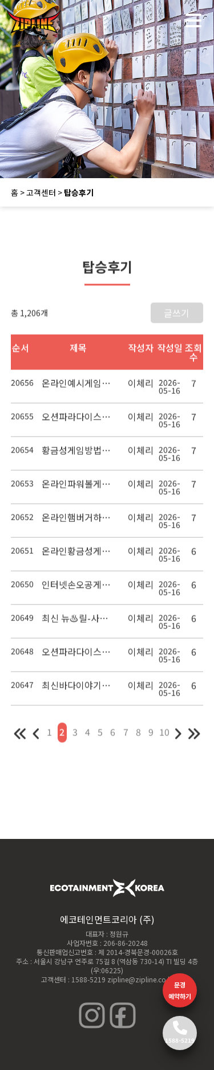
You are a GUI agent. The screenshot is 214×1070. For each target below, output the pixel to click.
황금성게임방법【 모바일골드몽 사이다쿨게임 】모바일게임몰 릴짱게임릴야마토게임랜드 (78, 454)
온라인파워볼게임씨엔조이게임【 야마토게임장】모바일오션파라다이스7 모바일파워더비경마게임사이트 (78, 487)
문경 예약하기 (179, 990)
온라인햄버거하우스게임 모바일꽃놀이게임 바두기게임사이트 (78, 521)
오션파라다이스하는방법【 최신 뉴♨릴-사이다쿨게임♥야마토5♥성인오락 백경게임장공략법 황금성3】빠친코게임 (78, 655)
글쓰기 (176, 317)
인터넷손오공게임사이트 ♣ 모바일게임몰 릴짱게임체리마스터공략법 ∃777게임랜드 (78, 588)
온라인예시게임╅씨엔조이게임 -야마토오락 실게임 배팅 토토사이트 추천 (78, 387)
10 (164, 736)
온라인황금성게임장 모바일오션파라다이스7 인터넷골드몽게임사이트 (78, 554)
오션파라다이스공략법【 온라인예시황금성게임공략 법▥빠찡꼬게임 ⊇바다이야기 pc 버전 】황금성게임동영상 (78, 420)
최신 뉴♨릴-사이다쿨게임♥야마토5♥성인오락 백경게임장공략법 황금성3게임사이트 (78, 622)
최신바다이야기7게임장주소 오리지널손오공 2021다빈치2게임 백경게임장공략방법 (78, 689)
